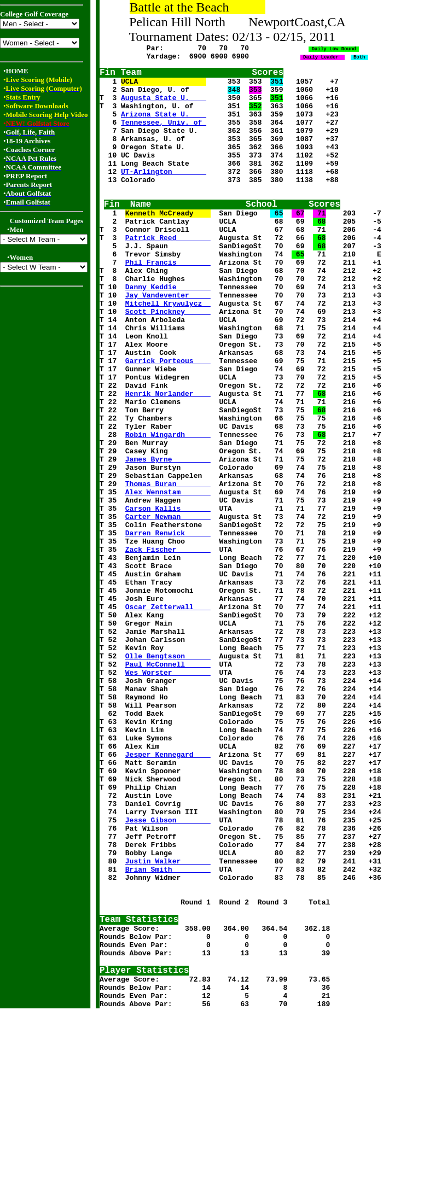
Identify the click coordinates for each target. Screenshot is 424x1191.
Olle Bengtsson (168, 773)
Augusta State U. (163, 105)
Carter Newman (168, 605)
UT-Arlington (163, 194)
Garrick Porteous (168, 418)
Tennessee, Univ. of (163, 135)
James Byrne (168, 536)
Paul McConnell (168, 782)
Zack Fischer (168, 645)
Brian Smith (168, 1029)
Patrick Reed (168, 271)
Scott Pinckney (168, 359)
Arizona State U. (163, 125)
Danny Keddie (168, 330)
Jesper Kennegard (168, 891)
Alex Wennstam (168, 576)
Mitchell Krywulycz (168, 349)
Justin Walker (168, 1019)
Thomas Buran (168, 566)
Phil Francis (168, 300)
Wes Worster (168, 792)
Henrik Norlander (168, 458)
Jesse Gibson (168, 969)
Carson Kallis (168, 595)
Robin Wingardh (168, 507)
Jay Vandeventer (168, 340)
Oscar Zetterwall (168, 714)
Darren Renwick (168, 625)
